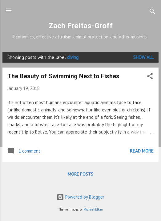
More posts (80, 174)
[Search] (152, 12)
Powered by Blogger (80, 197)
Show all (143, 57)
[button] (150, 77)
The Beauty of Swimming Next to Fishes (63, 76)
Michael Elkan (93, 209)
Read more (142, 151)
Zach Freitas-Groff (81, 25)
